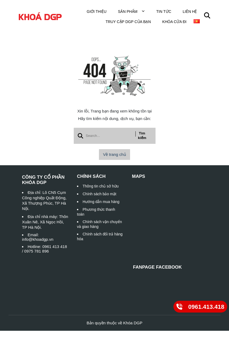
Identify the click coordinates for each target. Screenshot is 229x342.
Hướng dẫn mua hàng (101, 202)
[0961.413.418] (200, 306)
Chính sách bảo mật (99, 194)
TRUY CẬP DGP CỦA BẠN (128, 22)
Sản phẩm (131, 11)
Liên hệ (190, 11)
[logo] (40, 16)
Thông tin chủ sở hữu (101, 186)
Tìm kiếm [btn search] (142, 135)
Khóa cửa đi (174, 22)
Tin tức (163, 11)
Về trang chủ (114, 154)
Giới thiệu (96, 11)
